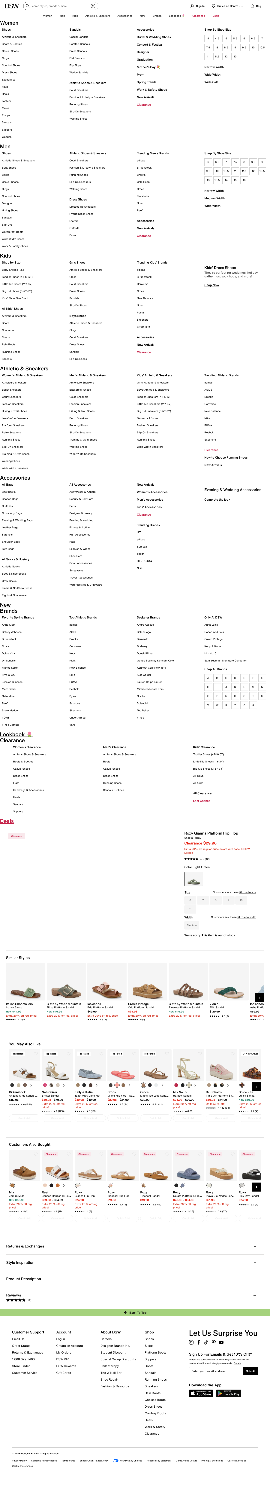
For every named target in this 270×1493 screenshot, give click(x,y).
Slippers (7, 130)
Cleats (6, 337)
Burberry (142, 646)
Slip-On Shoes (78, 305)
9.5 (244, 47)
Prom (140, 74)
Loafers (6, 101)
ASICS (208, 390)
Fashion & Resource (114, 1398)
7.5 (208, 47)
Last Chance (201, 800)
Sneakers (151, 1398)
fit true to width (246, 917)
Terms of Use (68, 1473)
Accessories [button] (124, 16)
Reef (140, 210)
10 (253, 47)
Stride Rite (143, 327)
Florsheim (143, 196)
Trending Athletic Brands (221, 375)
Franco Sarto (10, 668)
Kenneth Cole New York (151, 668)
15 (235, 180)
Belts (72, 506)
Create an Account (69, 1358)
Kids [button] (75, 16)
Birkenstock (144, 167)
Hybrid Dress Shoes (81, 214)
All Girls (198, 783)
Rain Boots (8, 344)
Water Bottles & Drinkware (85, 585)
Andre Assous (145, 625)
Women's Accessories (152, 492)
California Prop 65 (237, 1473)
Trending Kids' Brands (152, 262)
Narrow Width (214, 67)
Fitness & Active (79, 527)
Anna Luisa (211, 625)
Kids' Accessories (149, 507)
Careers (106, 1351)
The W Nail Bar (111, 1385)
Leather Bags (10, 527)
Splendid (142, 703)
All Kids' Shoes (12, 308)
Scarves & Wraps (79, 549)
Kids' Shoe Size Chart (15, 298)
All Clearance (202, 793)
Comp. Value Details (186, 1473)
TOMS (6, 717)
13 (235, 56)
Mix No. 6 (210, 653)
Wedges (6, 137)
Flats (5, 87)
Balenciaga (144, 632)
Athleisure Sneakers (14, 382)
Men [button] (62, 16)
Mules (5, 108)
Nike (139, 203)
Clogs (5, 58)
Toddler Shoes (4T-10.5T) (17, 277)
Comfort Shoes (11, 65)
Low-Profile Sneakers (15, 418)
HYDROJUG (144, 561)
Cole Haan (143, 182)
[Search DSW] (61, 6)
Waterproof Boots (12, 232)
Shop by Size (11, 262)
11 (208, 56)
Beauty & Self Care (81, 499)
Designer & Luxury (80, 513)
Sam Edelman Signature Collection (225, 660)
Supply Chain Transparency (94, 1473)
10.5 (262, 47)
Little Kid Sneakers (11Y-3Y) (154, 404)
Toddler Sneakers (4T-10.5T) (154, 397)
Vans (72, 725)
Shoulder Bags (11, 542)
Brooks (141, 175)
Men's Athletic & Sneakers (87, 375)
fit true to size (247, 892)
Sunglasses (76, 570)
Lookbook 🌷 (177, 16)
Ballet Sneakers (11, 390)
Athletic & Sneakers (14, 37)
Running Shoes (78, 104)
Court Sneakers (78, 90)
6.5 (253, 38)
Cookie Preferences (22, 1478)
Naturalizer (8, 696)
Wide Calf (211, 82)
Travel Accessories (81, 577)
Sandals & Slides (113, 790)
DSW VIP (62, 1371)
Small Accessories (80, 563)
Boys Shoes (77, 315)
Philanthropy (109, 1378)
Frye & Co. (8, 675)
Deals (215, 16)
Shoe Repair (109, 1392)
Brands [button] (157, 16)
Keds (72, 653)
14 (226, 180)
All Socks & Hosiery (15, 559)
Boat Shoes (9, 167)
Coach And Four (214, 632)
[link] (24, 1022)
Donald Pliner (145, 653)
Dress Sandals (78, 51)
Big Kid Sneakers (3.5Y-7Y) (154, 411)
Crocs (140, 189)
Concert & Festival (150, 44)
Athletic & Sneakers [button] (97, 16)
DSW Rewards (66, 1378)
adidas (141, 160)
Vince (140, 717)
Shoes (6, 29)
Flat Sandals (77, 58)
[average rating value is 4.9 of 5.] (194, 859)
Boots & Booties (12, 44)
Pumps (6, 115)
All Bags (7, 484)
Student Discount (113, 1365)
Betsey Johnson (12, 632)
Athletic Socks (11, 566)
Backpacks (9, 492)
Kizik (72, 660)
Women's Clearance (27, 747)
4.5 (217, 38)
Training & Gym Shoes (15, 454)
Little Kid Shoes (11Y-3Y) (17, 284)
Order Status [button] (21, 1358)
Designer (143, 52)
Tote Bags (8, 549)
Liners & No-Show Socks (17, 588)
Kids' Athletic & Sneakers (154, 375)
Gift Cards (63, 1385)
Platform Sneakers (13, 425)
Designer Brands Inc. (115, 1358)
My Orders (63, 1365)
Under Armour (77, 717)
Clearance (144, 104)
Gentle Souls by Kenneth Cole (155, 660)
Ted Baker (143, 710)
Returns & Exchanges (27, 1365)
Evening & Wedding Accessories (232, 565)
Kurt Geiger (144, 675)
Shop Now (211, 361)
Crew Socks (9, 581)
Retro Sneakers (11, 432)
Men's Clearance (114, 747)
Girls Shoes (77, 262)
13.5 (217, 180)
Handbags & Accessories (28, 790)
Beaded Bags (10, 499)
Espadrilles (8, 79)
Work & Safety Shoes (152, 89)
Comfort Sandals (79, 44)
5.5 (235, 38)
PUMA (208, 425)
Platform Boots (155, 1365)
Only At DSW (213, 617)
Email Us (18, 1351)
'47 (139, 532)
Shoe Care (75, 556)
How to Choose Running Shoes (226, 457)
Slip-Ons (7, 225)
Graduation (145, 59)
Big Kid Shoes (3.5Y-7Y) (17, 291)
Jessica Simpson (12, 682)
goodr (140, 554)
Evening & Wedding (81, 520)
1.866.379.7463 (23, 1371)
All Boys (198, 776)
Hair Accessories (79, 534)
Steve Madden (10, 710)
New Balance (145, 298)
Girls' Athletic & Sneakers (153, 382)
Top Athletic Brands (83, 617)
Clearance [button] (198, 16)
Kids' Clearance (204, 747)
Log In (60, 1351)
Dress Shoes (9, 72)
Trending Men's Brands (153, 153)
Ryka (72, 696)
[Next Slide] (259, 1010)
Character (8, 330)
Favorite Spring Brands (18, 617)
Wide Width (212, 74)
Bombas (142, 546)
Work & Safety (155, 1439)
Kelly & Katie (212, 646)
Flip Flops (75, 65)
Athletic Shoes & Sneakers (87, 83)
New (142, 16)
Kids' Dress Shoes (220, 343)
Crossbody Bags (12, 513)
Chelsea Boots (155, 1412)
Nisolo (141, 696)
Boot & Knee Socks (14, 574)
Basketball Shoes (80, 390)
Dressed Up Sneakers (82, 207)
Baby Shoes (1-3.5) (13, 270)
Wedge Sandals (78, 72)
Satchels (7, 534)
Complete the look (217, 575)
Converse (142, 284)
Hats (72, 542)
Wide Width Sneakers (15, 468)
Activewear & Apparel (82, 492)
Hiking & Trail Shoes (14, 411)
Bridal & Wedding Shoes (154, 37)
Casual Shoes (10, 51)
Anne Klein (8, 625)
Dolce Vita (8, 653)
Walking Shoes (78, 119)
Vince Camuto (10, 725)
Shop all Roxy (192, 838)
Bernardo (142, 639)
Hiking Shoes (10, 210)
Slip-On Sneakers (80, 111)
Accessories (145, 29)
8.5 (226, 47)
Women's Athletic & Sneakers (22, 375)
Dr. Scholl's (9, 660)
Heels (5, 94)
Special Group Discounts (118, 1371)
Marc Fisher (9, 689)
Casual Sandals (78, 37)
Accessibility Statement (159, 1473)
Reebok (209, 432)
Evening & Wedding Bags (17, 520)
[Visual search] (93, 6)
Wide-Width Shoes (13, 239)
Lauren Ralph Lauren (149, 682)
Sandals (7, 122)
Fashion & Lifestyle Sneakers (87, 97)
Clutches (7, 506)
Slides (149, 1358)
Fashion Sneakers (12, 404)
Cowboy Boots (155, 1425)
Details (188, 853)
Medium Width (214, 198)
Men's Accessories (150, 499)
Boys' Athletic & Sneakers (153, 390)
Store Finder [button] (21, 1378)
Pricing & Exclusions (212, 1473)
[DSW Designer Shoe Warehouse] (12, 5)
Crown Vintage (213, 639)
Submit (250, 1383)
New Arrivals (145, 97)
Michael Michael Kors (150, 689)
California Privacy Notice (44, 1473)
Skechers (142, 320)
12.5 (262, 171)
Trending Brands (148, 525)
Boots (5, 175)
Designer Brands (148, 617)
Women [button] (47, 16)
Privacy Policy (19, 1473)
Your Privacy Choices (127, 1473)
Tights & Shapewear (14, 595)
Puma (140, 312)
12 (226, 56)
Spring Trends (146, 82)
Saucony (74, 703)
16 (244, 180)
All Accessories (80, 484)
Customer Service (24, 1385)
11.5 (217, 56)
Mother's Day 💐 (148, 67)
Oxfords (74, 228)
